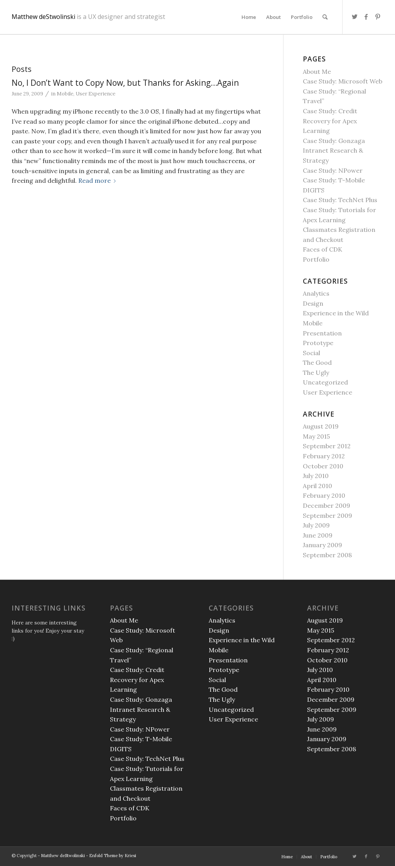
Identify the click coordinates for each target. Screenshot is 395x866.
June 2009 (318, 535)
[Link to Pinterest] (377, 16)
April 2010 (317, 486)
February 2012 (324, 456)
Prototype (318, 343)
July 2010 (316, 476)
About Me (317, 71)
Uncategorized (325, 382)
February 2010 (324, 495)
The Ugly (316, 372)
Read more (98, 180)
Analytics (316, 293)
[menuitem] (248, 17)
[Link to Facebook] (366, 16)
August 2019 (321, 426)
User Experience (95, 93)
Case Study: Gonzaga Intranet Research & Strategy (334, 150)
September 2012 (327, 446)
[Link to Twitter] (354, 16)
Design (313, 303)
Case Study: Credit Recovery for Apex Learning (330, 120)
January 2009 (322, 545)
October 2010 (323, 466)
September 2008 (327, 555)
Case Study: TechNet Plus (340, 200)
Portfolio (316, 259)
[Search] (325, 17)
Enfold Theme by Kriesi (112, 855)
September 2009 (327, 515)
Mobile (65, 93)
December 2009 (326, 505)
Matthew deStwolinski (88, 17)
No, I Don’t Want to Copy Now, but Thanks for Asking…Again (125, 82)
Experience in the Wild (336, 313)
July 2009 (316, 525)
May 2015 (316, 436)
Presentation (322, 333)
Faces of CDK (322, 249)
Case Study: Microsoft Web (342, 81)
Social (311, 353)
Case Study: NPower (333, 170)
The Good (317, 362)
